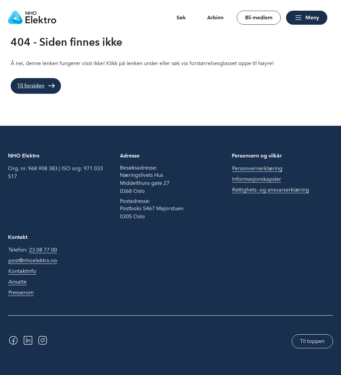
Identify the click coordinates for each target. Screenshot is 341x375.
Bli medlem (258, 17)
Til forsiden (30, 85)
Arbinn (215, 17)
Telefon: (32, 250)
